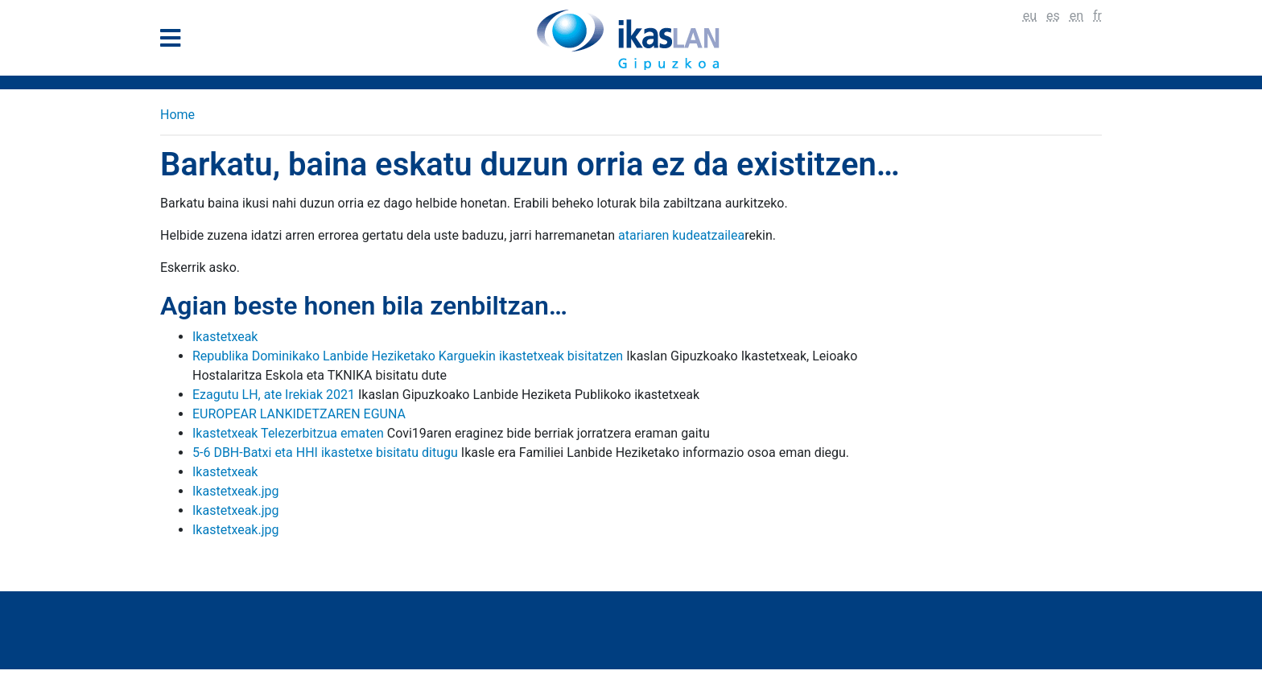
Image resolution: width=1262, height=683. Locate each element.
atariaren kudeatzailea (681, 235)
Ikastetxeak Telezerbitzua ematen (288, 433)
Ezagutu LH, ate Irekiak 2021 (273, 394)
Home (177, 114)
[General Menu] (175, 41)
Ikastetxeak (225, 336)
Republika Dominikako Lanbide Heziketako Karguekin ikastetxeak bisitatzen (407, 356)
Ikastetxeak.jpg (235, 491)
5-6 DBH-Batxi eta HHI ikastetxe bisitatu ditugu (325, 452)
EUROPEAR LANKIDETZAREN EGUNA (299, 414)
